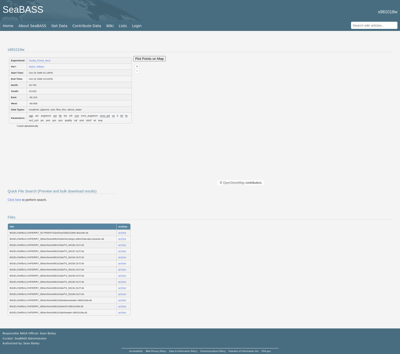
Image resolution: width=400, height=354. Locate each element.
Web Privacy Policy (156, 351)
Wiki (110, 26)
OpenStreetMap (234, 183)
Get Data (59, 26)
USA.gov (266, 351)
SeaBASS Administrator (31, 338)
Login (137, 26)
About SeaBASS (32, 26)
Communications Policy (213, 351)
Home (8, 26)
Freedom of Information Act (244, 351)
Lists (123, 26)
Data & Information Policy (183, 351)
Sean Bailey (31, 343)
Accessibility (136, 351)
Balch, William (36, 66)
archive (122, 232)
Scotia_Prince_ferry (39, 60)
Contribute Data (86, 26)
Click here (14, 200)
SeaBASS (23, 9)
